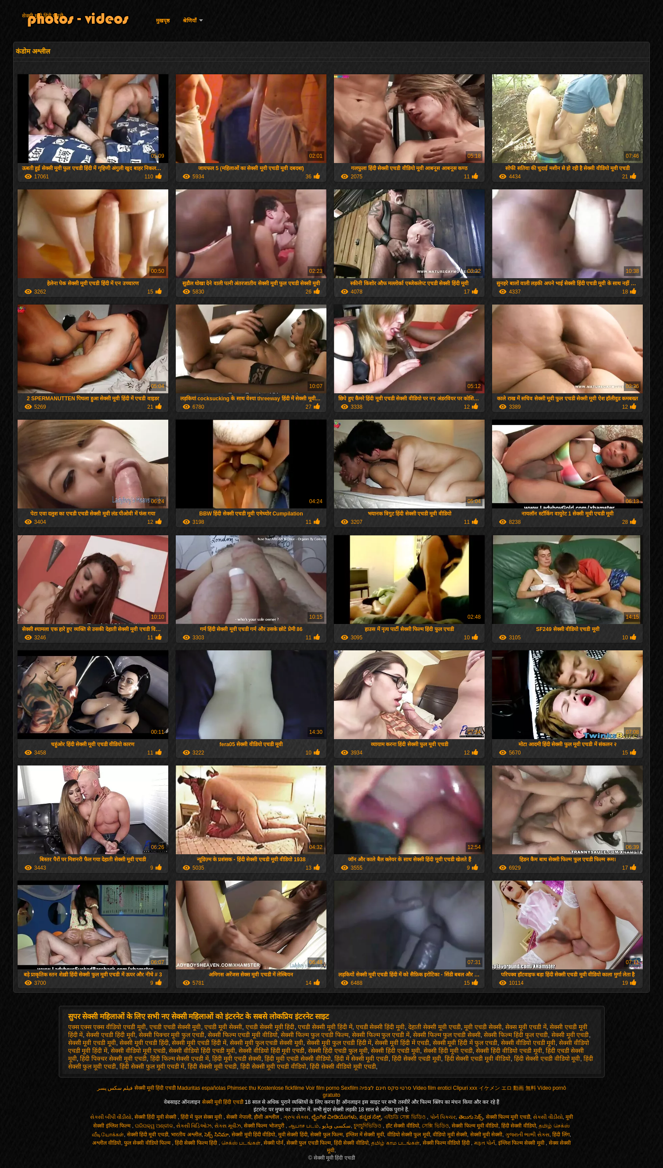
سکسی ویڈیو (336, 1126)
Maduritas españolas (201, 1088)
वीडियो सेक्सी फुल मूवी (408, 1135)
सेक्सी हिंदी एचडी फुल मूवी (338, 1050)
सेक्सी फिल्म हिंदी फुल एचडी (516, 1034)
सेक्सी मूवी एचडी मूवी (92, 1042)
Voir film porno (323, 1088)
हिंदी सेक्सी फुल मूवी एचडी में (152, 1066)
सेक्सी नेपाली (238, 1117)
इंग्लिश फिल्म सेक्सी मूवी (522, 1143)
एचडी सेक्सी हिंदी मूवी (380, 1026)
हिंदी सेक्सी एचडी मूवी (416, 1058)
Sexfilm (349, 1088)
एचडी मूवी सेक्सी (223, 1026)
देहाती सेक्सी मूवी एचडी (434, 1026)
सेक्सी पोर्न (273, 1143)
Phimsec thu (241, 1088)
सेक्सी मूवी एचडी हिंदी (144, 1042)
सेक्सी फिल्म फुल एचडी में (381, 1034)
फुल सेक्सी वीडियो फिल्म (148, 1143)
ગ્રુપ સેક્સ (295, 1117)
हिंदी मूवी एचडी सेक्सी (236, 1058)
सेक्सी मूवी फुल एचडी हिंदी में (339, 1042)
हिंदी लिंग (560, 1135)
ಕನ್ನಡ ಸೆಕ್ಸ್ (370, 1117)
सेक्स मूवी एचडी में (526, 1026)
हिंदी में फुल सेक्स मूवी (202, 1117)
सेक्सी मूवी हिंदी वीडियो (253, 1135)
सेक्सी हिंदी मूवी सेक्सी (156, 1117)
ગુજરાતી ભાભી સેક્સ (527, 1135)
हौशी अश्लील (267, 1117)
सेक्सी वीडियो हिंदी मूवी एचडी (272, 1050)
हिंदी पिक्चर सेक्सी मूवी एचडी (113, 1058)
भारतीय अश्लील (186, 1135)
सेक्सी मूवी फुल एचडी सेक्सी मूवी (266, 1042)
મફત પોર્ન (484, 1143)
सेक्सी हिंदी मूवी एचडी (448, 1050)
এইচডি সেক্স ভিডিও (405, 1117)
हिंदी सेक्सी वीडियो (518, 1126)
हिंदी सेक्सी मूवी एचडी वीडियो (273, 1066)
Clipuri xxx (465, 1088)
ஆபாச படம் (304, 1126)
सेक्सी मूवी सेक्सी (486, 1135)
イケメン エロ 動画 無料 (507, 1088)
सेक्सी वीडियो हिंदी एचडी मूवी (202, 1050)
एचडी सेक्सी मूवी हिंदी (270, 1026)
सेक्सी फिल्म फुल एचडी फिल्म (314, 1034)
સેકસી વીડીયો (547, 1117)
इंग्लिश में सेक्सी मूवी (365, 1135)
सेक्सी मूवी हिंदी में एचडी (402, 1042)
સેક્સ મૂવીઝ (227, 1126)
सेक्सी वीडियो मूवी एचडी (138, 1050)
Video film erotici (432, 1088)
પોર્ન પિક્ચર (443, 1117)
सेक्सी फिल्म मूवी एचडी (508, 1117)
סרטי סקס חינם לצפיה (385, 1088)
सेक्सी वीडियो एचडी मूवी (528, 1042)
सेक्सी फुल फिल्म (326, 1135)
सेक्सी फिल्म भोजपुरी (265, 1126)
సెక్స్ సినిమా (216, 1135)
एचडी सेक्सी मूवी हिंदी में (325, 1026)
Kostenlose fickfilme (280, 1088)
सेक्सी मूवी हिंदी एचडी (42, 16)
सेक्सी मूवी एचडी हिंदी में (199, 1042)
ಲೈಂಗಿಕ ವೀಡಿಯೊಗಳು (334, 1117)
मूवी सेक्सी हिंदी (293, 1135)
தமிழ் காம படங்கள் (395, 1143)
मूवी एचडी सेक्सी (483, 1026)
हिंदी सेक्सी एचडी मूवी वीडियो (478, 1058)
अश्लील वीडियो (106, 1143)
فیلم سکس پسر (115, 1088)
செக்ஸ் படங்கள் (241, 1143)
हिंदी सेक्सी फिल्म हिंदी (196, 1143)
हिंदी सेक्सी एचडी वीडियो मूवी (547, 1058)
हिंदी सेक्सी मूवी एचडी (212, 1066)
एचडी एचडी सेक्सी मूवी (175, 1026)
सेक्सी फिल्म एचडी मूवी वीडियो (243, 1034)
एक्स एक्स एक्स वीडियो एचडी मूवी (107, 1026)
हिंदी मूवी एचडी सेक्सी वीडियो (297, 1058)
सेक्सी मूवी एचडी (570, 1034)
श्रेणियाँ (189, 21)
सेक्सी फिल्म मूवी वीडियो (475, 1126)
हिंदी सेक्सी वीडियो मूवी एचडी (343, 1066)
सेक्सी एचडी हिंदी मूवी (110, 1034)
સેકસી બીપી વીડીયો (111, 1117)
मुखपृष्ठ (163, 21)
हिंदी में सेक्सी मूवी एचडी (361, 1058)
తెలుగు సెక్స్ (471, 1117)
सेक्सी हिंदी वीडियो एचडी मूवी (509, 1050)
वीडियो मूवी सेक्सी (450, 1135)
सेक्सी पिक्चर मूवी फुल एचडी (172, 1034)
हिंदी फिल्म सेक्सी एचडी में (179, 1058)
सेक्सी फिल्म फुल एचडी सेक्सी (447, 1034)
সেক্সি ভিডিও (435, 1126)
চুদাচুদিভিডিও (368, 1126)
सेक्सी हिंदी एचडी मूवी (395, 1050)
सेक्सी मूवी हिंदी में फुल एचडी (465, 1042)
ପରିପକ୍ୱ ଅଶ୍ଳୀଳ (154, 1126)
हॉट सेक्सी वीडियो (402, 1126)
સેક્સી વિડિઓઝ (193, 1126)
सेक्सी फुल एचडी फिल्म (308, 1143)
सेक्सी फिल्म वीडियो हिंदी (447, 1143)
